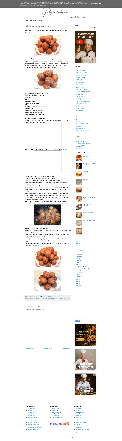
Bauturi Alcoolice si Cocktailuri (82, 72)
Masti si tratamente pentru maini (83, 123)
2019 (77, 283)
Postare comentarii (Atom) (37, 351)
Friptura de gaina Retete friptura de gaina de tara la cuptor (89, 197)
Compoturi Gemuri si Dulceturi (82, 75)
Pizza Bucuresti (55, 413)
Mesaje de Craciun (32, 410)
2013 (77, 295)
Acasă (26, 20)
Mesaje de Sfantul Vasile (33, 424)
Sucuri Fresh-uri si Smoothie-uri (83, 101)
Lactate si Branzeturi (80, 82)
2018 (77, 285)
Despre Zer (78, 417)
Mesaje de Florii (31, 412)
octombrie (79, 254)
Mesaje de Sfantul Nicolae (33, 420)
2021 (77, 279)
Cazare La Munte (55, 410)
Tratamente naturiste (80, 128)
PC (76, 431)
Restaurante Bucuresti (57, 417)
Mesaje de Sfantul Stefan (33, 422)
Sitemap (40, 20)
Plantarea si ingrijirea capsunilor (83, 143)
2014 (77, 293)
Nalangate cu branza (57, 298)
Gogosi (30, 298)
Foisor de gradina (80, 139)
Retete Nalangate (62, 299)
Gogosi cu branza (35, 298)
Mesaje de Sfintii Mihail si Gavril (35, 426)
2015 (77, 291)
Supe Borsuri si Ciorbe (81, 103)
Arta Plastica (78, 408)
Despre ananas (79, 419)
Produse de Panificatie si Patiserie (44, 299)
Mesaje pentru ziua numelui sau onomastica (89, 164)
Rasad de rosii (79, 146)
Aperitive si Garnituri (80, 70)
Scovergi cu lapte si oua (88, 212)
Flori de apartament (80, 138)
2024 (77, 245)
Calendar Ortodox (80, 412)
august (79, 258)
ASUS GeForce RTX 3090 (83, 268)
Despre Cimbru (79, 413)
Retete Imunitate (79, 94)
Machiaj (77, 116)
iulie (78, 260)
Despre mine (33, 20)
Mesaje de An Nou (32, 408)
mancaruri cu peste (80, 108)
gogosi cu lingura (43, 298)
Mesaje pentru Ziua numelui (34, 429)
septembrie (80, 256)
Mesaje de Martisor (32, 413)
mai (78, 264)
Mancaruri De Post (80, 84)
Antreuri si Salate (80, 68)
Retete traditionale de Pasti (82, 98)
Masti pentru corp (80, 118)
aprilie (78, 270)
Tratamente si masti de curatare (83, 130)
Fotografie (78, 424)
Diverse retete (79, 79)
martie (78, 272)
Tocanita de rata (86, 171)
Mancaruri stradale (80, 87)
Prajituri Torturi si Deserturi (30, 299)
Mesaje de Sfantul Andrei (33, 417)
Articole (77, 410)
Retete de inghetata (80, 96)
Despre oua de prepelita (81, 422)
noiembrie (79, 252)
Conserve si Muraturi (80, 77)
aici (45, 122)
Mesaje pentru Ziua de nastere (34, 427)
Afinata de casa (79, 136)
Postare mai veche (66, 348)
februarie (79, 274)
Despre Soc (78, 415)
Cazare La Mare (55, 408)
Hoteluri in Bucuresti (56, 412)
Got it (100, 3)
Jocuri (77, 426)
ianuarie (79, 276)
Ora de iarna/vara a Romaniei (82, 429)
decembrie (79, 250)
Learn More (94, 3)
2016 (77, 289)
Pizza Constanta (55, 415)
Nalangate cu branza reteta (83, 266)
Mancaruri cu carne (80, 86)
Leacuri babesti (79, 427)
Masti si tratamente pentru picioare (83, 125)
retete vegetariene (80, 110)
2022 (77, 249)
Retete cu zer (79, 126)
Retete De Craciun (80, 93)
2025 (77, 243)
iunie (78, 262)
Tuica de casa (79, 148)
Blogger (72, 437)
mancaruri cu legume (80, 105)
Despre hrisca (79, 420)
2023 (77, 247)
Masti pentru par (79, 121)
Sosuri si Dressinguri (80, 99)
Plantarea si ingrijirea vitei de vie (83, 145)
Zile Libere (78, 432)
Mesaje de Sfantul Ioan (33, 419)
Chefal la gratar (86, 188)
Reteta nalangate (54, 299)
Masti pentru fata (79, 119)
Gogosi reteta (50, 298)
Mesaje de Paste (31, 415)
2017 (77, 287)
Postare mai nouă (29, 348)
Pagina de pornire (48, 348)
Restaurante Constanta (57, 419)
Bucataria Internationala (81, 74)
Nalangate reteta (65, 298)
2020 (77, 281)
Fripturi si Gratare (80, 81)
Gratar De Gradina (80, 141)
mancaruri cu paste (80, 106)
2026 (77, 241)
